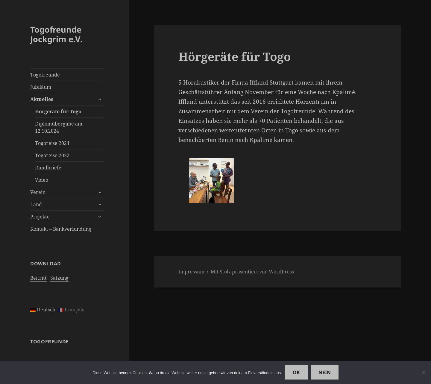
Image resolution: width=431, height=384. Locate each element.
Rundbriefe (48, 167)
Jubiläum (40, 87)
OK (296, 372)
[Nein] (424, 372)
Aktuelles (41, 99)
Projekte (40, 216)
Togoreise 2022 (52, 155)
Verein (37, 192)
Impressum (191, 271)
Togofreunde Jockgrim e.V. (56, 34)
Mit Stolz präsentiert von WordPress (252, 271)
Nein (324, 372)
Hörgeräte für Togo (58, 111)
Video (41, 180)
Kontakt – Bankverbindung (60, 229)
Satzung (59, 278)
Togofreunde (45, 74)
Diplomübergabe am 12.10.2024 (58, 127)
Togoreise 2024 (52, 143)
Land (36, 204)
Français (71, 309)
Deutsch (42, 309)
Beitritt (38, 278)
